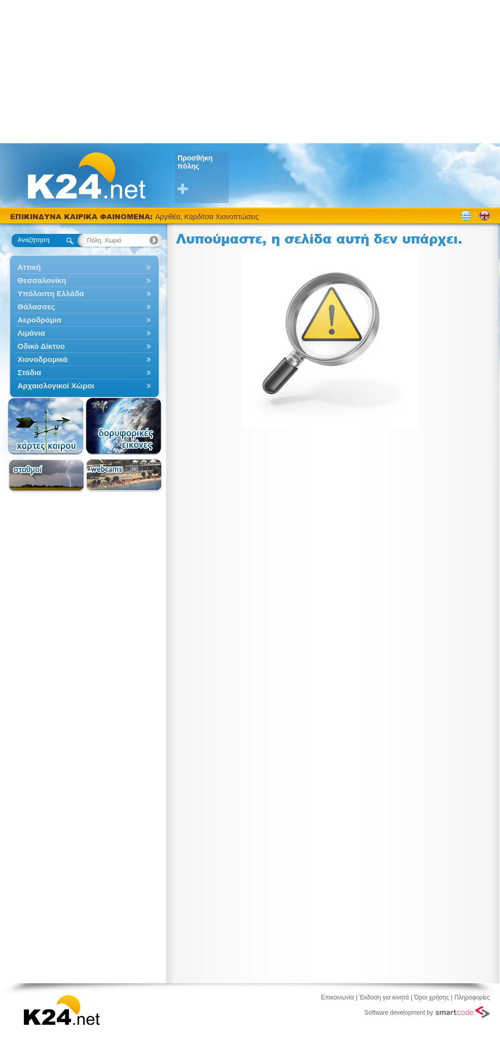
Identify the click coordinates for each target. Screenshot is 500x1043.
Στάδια (84, 372)
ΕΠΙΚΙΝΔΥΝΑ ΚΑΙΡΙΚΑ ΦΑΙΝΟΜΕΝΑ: (82, 216)
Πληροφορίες (472, 997)
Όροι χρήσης (431, 997)
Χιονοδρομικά (84, 359)
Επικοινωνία (337, 997)
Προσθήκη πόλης (203, 175)
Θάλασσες (84, 306)
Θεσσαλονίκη (84, 280)
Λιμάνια (84, 333)
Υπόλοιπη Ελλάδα (84, 293)
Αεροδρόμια (84, 319)
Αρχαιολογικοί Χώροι (84, 385)
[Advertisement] (250, 71)
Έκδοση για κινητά (384, 997)
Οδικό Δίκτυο (84, 346)
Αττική (84, 267)
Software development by (427, 1012)
